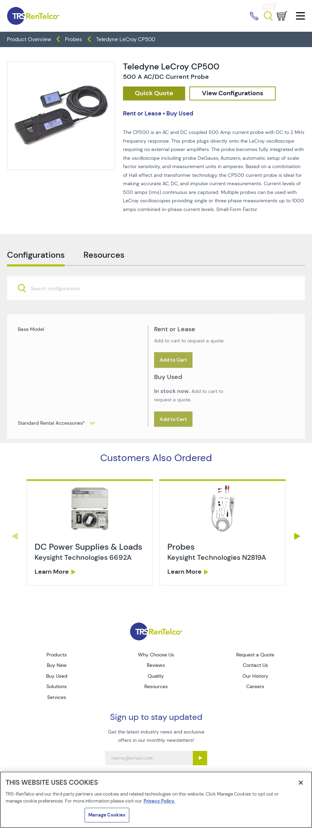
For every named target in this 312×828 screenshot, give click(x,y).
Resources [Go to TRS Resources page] (156, 686)
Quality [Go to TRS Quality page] (156, 676)
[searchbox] (59, 302)
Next (297, 536)
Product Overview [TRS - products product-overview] (29, 39)
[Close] (301, 782)
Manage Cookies (106, 815)
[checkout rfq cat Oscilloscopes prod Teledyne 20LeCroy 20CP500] (154, 93)
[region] (156, 799)
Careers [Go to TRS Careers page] (255, 686)
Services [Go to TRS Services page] (56, 697)
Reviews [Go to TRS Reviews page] (156, 665)
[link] (89, 555)
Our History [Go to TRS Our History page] (255, 676)
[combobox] (156, 302)
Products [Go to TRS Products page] (56, 655)
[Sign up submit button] (200, 758)
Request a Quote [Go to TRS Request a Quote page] (255, 655)
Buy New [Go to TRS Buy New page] (57, 665)
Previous (15, 536)
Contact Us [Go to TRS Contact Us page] (255, 665)
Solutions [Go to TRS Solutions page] (56, 686)
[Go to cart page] (282, 16)
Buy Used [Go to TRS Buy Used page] (56, 676)
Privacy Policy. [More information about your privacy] (159, 801)
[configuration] (232, 93)
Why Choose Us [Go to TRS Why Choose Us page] (156, 655)
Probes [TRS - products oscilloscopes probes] (73, 39)
